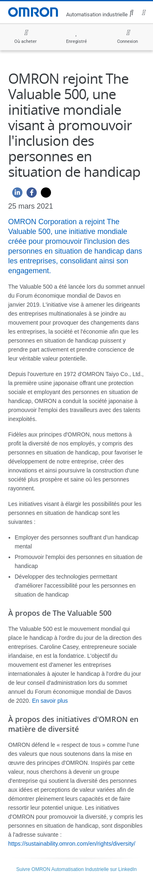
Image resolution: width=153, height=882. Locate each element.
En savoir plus (50, 700)
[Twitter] (44, 194)
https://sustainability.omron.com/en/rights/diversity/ (71, 843)
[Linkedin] (15, 194)
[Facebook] (29, 194)
